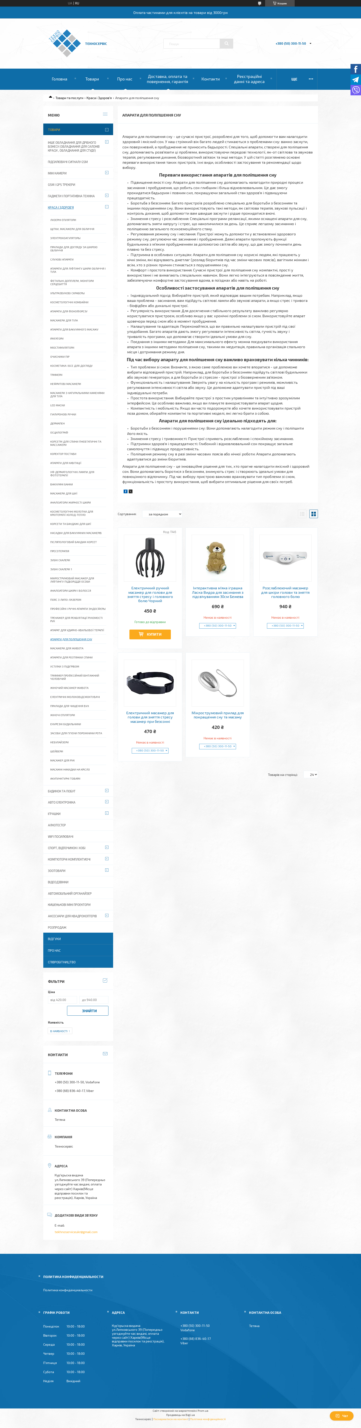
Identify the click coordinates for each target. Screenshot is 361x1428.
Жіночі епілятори (62, 715)
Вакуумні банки (61, 484)
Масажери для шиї (63, 493)
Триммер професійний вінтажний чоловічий (74, 677)
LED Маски (57, 405)
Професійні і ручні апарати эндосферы (78, 608)
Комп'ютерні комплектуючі (69, 859)
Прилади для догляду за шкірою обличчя (74, 248)
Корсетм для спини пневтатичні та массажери (75, 443)
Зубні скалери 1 (61, 569)
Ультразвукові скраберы (67, 293)
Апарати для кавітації (65, 462)
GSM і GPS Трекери (61, 185)
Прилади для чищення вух (69, 705)
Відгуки (54, 939)
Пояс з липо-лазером (65, 599)
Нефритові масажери (65, 383)
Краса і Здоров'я (99, 98)
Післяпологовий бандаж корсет (73, 542)
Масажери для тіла (64, 320)
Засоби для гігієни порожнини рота (76, 733)
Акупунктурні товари (65, 778)
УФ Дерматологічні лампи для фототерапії (72, 473)
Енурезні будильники (65, 724)
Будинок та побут (61, 791)
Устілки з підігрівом (64, 666)
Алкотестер (57, 825)
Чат (341, 1416)
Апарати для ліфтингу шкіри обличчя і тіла (78, 270)
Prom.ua (203, 1410)
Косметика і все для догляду (71, 365)
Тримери (56, 374)
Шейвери (56, 751)
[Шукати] (226, 43)
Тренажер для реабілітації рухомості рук (76, 619)
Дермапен (57, 423)
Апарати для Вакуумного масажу (74, 329)
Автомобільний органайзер (70, 893)
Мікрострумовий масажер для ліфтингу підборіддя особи (72, 580)
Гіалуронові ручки (63, 414)
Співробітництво (62, 962)
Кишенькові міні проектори (69, 905)
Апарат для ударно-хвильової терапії (77, 630)
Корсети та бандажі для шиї (70, 523)
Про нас (124, 78)
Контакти (210, 78)
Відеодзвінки (58, 882)
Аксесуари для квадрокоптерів (72, 916)
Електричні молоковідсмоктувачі (75, 696)
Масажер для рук (62, 760)
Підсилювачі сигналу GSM (68, 162)
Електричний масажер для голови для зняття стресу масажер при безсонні (150, 717)
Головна (59, 78)
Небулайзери (59, 742)
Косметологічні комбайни (69, 302)
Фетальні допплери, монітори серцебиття (72, 282)
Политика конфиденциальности (67, 1290)
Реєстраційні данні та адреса (249, 79)
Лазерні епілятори (63, 219)
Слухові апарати (62, 259)
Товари (92, 78)
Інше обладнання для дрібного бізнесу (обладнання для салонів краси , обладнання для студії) (74, 146)
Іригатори (57, 338)
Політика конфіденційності (208, 1419)
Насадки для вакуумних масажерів (76, 532)
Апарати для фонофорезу (69, 311)
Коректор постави (63, 453)
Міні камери (57, 173)
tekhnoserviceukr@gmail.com (76, 1232)
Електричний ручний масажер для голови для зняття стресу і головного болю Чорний (150, 594)
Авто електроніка (61, 802)
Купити (154, 634)
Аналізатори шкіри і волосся (70, 590)
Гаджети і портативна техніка (71, 196)
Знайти (89, 1010)
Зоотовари (56, 871)
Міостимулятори (62, 347)
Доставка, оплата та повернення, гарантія (167, 79)
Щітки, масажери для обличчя (72, 228)
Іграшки (54, 814)
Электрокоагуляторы (65, 238)
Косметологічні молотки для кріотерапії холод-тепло (71, 513)
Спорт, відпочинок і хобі (66, 848)
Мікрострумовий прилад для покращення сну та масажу (218, 715)
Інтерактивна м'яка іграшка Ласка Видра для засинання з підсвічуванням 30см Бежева (217, 592)
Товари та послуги (69, 98)
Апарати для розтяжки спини (71, 657)
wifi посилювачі (60, 836)
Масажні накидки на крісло (70, 769)
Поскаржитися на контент (170, 1419)
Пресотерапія (59, 551)
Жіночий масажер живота (69, 687)
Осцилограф (59, 432)
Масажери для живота (66, 648)
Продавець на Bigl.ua (180, 1414)
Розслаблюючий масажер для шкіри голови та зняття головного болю (285, 592)
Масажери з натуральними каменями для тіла (77, 394)
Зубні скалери (60, 560)
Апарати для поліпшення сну (71, 639)
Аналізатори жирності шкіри (70, 502)
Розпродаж (57, 927)
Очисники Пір (59, 356)
